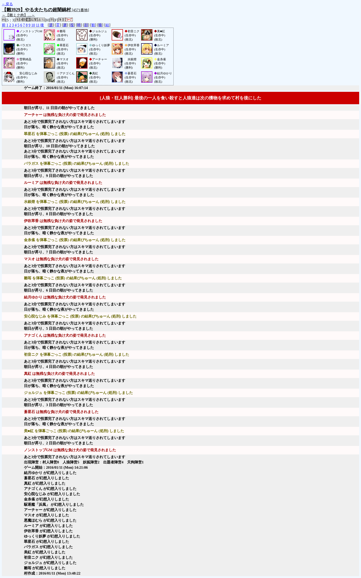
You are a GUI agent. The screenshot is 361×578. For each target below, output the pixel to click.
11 (37, 25)
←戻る (7, 4)
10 (33, 25)
